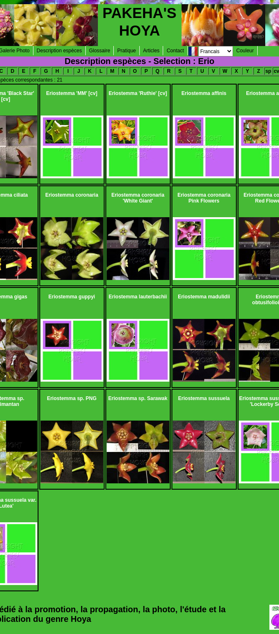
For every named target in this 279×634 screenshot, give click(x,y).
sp (268, 71)
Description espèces (59, 51)
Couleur (245, 51)
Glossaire (99, 51)
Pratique (126, 51)
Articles (151, 51)
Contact (175, 51)
